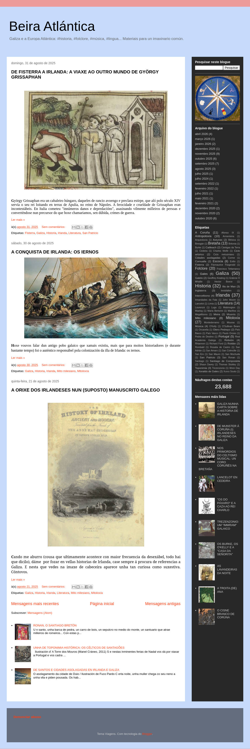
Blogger (147, 734)
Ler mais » (18, 219)
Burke (198, 247)
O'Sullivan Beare (231, 326)
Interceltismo (202, 295)
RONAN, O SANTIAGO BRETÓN (54, 625)
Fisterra (30, 233)
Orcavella (204, 329)
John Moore (229, 300)
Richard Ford (216, 343)
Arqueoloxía (201, 240)
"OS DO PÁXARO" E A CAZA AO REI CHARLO (226, 505)
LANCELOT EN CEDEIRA (227, 479)
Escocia (218, 261)
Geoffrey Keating (216, 278)
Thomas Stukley (227, 364)
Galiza (41, 233)
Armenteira (228, 236)
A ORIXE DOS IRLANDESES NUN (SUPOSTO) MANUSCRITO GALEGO (85, 390)
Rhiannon (200, 343)
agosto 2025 (203, 168)
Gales (204, 273)
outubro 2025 (203, 158)
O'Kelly (213, 326)
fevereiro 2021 (204, 203)
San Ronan (228, 357)
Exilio (233, 261)
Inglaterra (200, 290)
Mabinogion (229, 307)
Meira (216, 314)
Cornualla (200, 261)
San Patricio (90, 233)
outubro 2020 (203, 218)
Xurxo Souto (230, 371)
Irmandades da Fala (206, 300)
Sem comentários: (54, 227)
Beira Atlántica (52, 26)
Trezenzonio (218, 368)
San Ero (199, 354)
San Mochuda (232, 354)
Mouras (231, 322)
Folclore (201, 268)
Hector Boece (223, 281)
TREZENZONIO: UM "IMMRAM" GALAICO (228, 525)
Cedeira (203, 251)
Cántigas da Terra (230, 247)
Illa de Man (229, 286)
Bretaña (214, 243)
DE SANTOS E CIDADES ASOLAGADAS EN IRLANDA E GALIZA (76, 670)
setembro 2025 (205, 163)
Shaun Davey (206, 364)
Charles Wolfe (220, 251)
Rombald (199, 347)
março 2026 (203, 139)
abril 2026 (201, 134)
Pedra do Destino (204, 336)
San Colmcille (229, 350)
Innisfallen (226, 290)
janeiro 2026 (203, 143)
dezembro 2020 (205, 208)
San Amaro (212, 350)
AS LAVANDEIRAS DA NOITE (227, 569)
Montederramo (211, 322)
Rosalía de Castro (220, 347)
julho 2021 (202, 193)
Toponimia (201, 367)
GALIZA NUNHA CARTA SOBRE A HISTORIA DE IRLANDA (227, 409)
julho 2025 (202, 173)
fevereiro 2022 (204, 188)
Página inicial (102, 603)
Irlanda (62, 233)
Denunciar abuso (27, 717)
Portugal (223, 336)
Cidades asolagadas (207, 257)
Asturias (217, 239)
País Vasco (212, 333)
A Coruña (202, 232)
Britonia (232, 243)
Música (199, 326)
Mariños (232, 311)
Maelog (199, 311)
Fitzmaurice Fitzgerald (223, 265)
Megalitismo (201, 314)
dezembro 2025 (205, 148)
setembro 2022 (205, 183)
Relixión (229, 340)
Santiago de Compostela (225, 360)
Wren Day (234, 368)
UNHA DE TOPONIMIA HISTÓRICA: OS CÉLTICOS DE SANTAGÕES (78, 647)
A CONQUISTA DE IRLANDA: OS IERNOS (54, 251)
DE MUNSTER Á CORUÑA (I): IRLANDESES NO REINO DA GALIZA (228, 433)
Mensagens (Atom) (40, 613)
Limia (211, 303)
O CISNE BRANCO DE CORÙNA (225, 614)
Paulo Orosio (229, 333)
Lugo (214, 307)
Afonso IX (227, 232)
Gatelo (199, 277)
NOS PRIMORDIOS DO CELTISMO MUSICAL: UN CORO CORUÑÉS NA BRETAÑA (218, 458)
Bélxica (232, 240)
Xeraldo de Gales (209, 371)
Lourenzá (200, 307)
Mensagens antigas (162, 603)
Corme (231, 258)
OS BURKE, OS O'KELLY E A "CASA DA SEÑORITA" (227, 549)
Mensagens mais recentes (35, 603)
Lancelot (199, 303)
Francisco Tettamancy (228, 269)
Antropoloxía (203, 236)
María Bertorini (215, 311)
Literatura (74, 233)
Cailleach (211, 247)
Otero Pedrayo (221, 329)
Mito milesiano (66, 371)
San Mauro (214, 354)
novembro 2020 (205, 213)
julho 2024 (202, 178)
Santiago (199, 361)
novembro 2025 (205, 153)
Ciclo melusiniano (223, 254)
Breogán (199, 243)
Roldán (232, 343)
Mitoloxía (83, 371)
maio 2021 (202, 198)
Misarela (231, 314)
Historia (51, 233)
